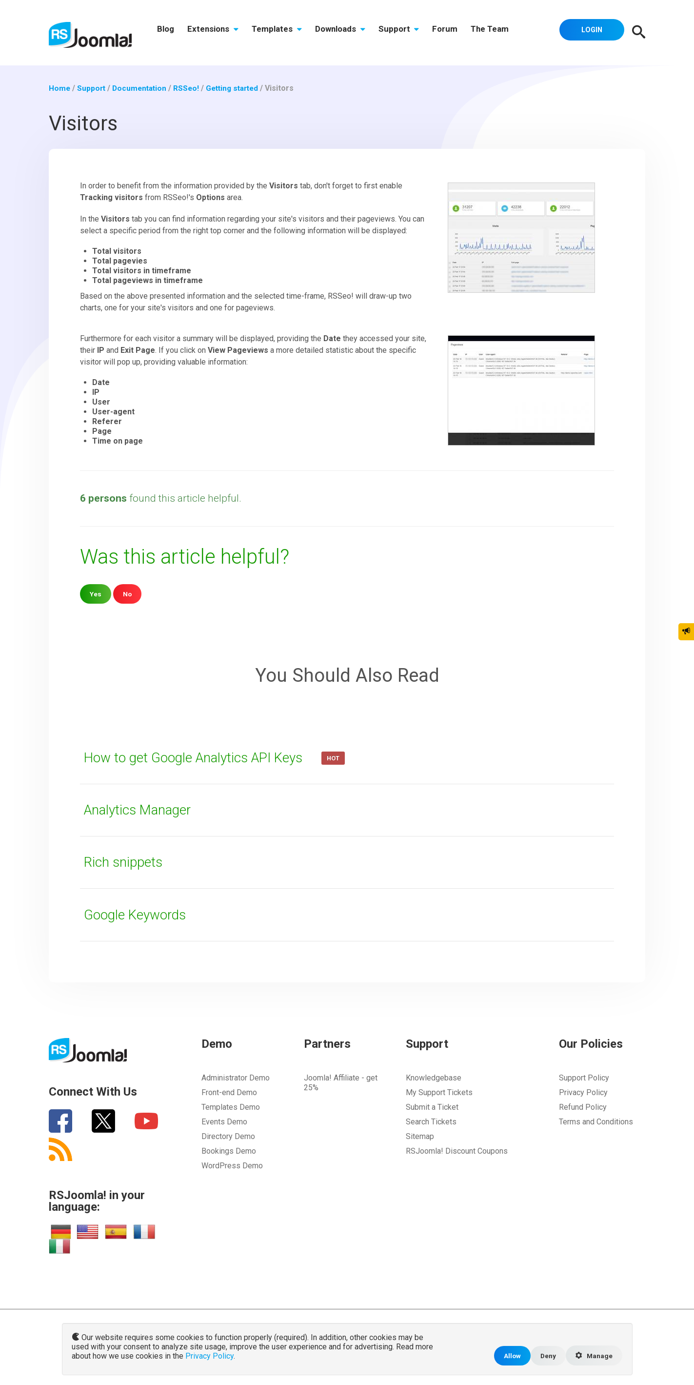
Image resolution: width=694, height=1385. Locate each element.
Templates (283, 33)
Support (409, 33)
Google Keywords (139, 914)
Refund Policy (583, 1107)
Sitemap (420, 1136)
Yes (96, 594)
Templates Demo (230, 1107)
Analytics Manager (141, 809)
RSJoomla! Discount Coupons (457, 1151)
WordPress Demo (232, 1165)
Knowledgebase (433, 1077)
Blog (167, 33)
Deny (545, 1355)
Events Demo (224, 1121)
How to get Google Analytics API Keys (202, 757)
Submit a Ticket (432, 1107)
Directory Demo (228, 1136)
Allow (508, 1355)
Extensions (216, 33)
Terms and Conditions (596, 1121)
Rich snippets (125, 862)
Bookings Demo (228, 1151)
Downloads (348, 33)
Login (589, 31)
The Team (506, 33)
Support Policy (584, 1077)
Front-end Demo (229, 1092)
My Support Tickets (439, 1092)
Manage (593, 1355)
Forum (458, 33)
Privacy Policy (583, 1092)
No (128, 594)
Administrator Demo (235, 1077)
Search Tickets (431, 1121)
